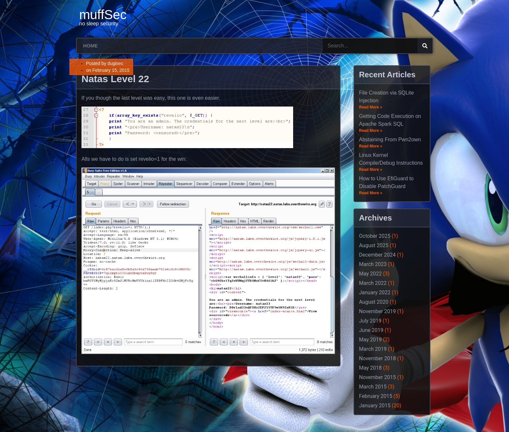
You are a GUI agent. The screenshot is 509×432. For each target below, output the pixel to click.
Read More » (370, 107)
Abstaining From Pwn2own (390, 139)
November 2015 (377, 377)
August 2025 (373, 245)
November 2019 (377, 311)
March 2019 (373, 349)
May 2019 (370, 340)
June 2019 (371, 330)
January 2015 (375, 405)
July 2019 (370, 321)
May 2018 (370, 368)
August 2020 (373, 302)
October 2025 (374, 236)
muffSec (103, 14)
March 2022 (373, 283)
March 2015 (373, 387)
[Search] (424, 45)
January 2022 (375, 292)
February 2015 (375, 396)
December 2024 (377, 255)
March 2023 (373, 264)
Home (90, 45)
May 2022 (370, 274)
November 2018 (377, 358)
